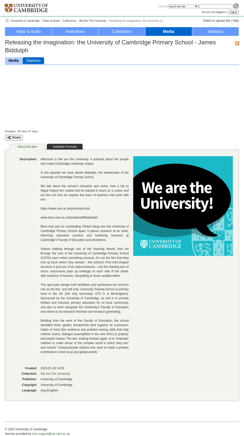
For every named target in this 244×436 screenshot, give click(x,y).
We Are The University (92, 20)
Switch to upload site (216, 20)
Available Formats (65, 146)
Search (162, 6)
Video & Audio (51, 20)
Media (168, 31)
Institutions (74, 31)
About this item (27, 146)
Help (236, 20)
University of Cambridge (25, 20)
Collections (69, 20)
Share (14, 138)
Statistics (215, 31)
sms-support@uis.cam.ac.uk (51, 434)
